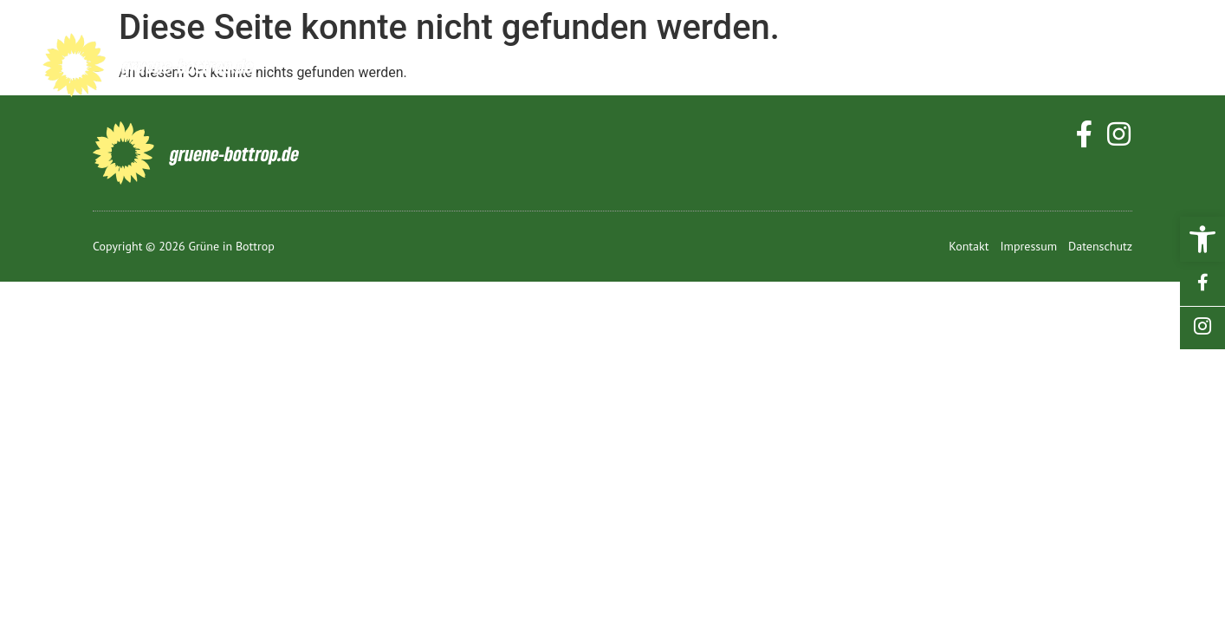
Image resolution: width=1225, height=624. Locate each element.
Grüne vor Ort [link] (737, 66)
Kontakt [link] (1124, 66)
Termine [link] (888, 66)
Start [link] (474, 66)
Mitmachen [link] (1005, 66)
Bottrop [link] (577, 66)
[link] (1202, 239)
